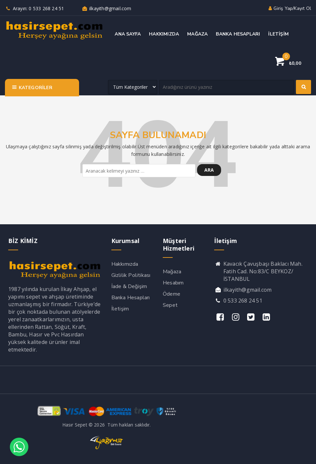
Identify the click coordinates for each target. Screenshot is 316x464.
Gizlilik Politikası (131, 275)
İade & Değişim (129, 286)
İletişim (120, 308)
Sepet (170, 305)
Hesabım (173, 282)
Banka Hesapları (130, 297)
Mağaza (172, 271)
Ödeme (171, 294)
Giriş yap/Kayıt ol (289, 8)
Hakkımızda (124, 264)
